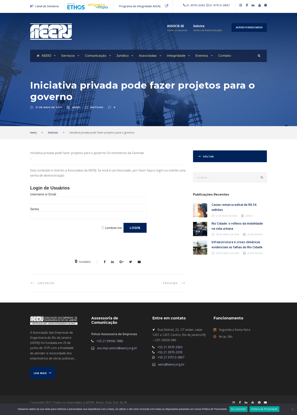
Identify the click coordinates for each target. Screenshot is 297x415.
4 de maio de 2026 (226, 215)
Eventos (201, 55)
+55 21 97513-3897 (171, 357)
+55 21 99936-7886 (109, 341)
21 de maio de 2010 (49, 107)
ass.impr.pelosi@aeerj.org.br (117, 348)
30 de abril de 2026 (227, 234)
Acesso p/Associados (249, 27)
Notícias (97, 107)
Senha (34, 209)
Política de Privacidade (264, 409)
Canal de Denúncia (47, 6)
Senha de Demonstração (207, 30)
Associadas (148, 55)
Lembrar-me (113, 228)
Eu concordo (238, 409)
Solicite (199, 26)
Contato (224, 55)
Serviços (68, 55)
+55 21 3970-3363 (169, 347)
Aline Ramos (255, 234)
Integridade (176, 55)
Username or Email (43, 194)
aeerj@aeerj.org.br (171, 364)
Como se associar (177, 30)
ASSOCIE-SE (175, 26)
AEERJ (44, 55)
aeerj (76, 107)
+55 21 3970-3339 (169, 352)
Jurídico (122, 55)
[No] (292, 409)
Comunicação (95, 55)
